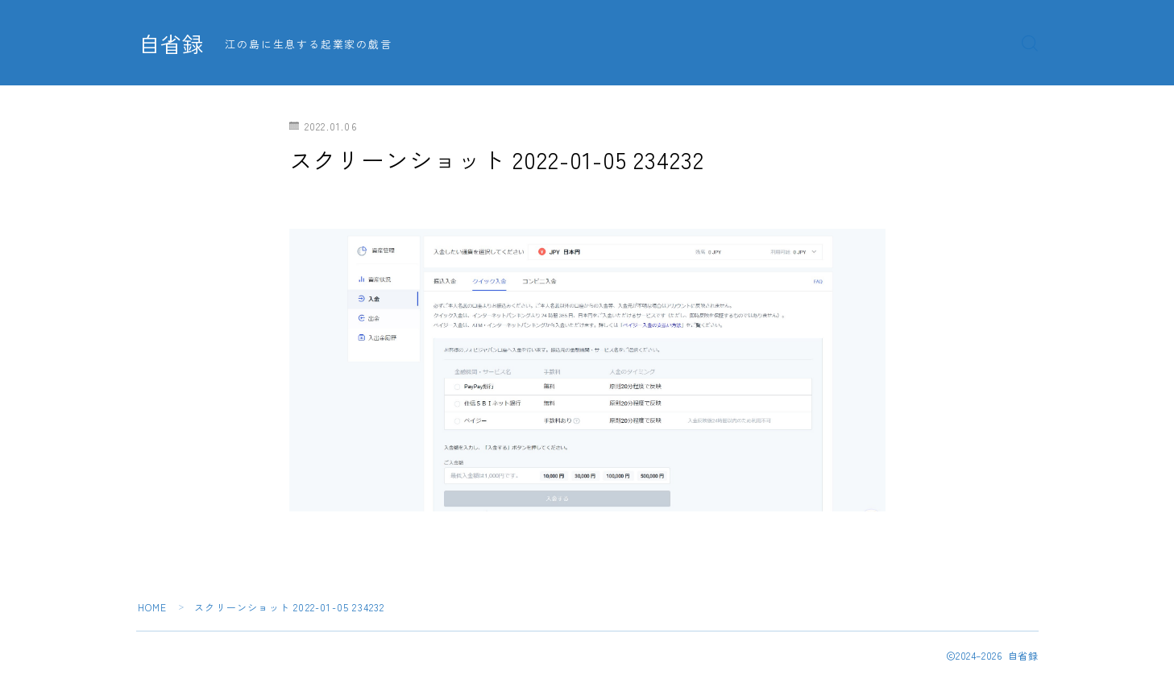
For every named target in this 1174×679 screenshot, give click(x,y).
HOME (153, 607)
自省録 (172, 43)
